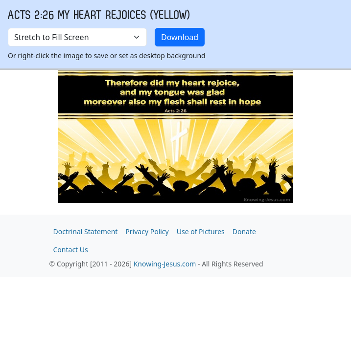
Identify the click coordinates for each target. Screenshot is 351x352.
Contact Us (70, 249)
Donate (244, 231)
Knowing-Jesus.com (165, 263)
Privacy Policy (146, 231)
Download (179, 37)
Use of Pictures (201, 231)
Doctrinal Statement (85, 231)
